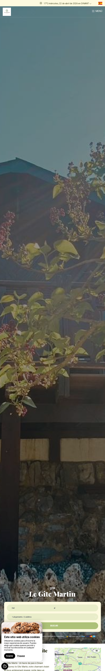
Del (13, 608)
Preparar (21, 656)
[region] (21, 641)
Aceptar (9, 656)
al (54, 608)
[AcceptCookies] (4, 666)
